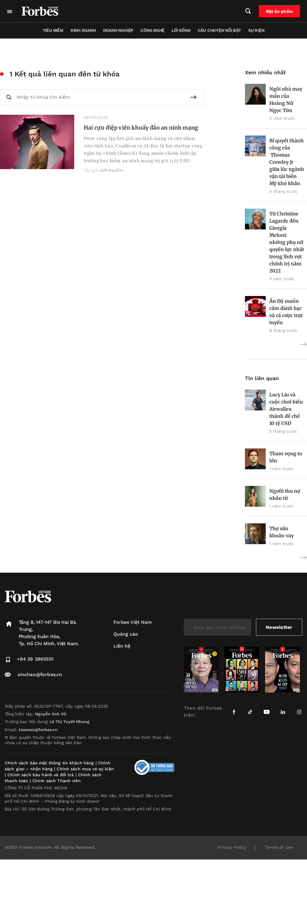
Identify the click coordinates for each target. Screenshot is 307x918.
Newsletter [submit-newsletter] (279, 627)
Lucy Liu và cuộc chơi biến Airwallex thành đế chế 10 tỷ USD (286, 409)
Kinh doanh (83, 30)
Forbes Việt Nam (132, 622)
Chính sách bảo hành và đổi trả (40, 774)
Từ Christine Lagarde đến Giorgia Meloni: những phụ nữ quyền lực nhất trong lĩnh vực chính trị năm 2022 (286, 242)
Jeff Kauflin (111, 170)
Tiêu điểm (53, 30)
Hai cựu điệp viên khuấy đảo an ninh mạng (141, 127)
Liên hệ (121, 646)
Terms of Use (279, 847)
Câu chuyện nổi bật (219, 30)
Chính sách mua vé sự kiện (85, 768)
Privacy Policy (232, 847)
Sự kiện (256, 30)
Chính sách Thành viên (56, 780)
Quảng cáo (125, 634)
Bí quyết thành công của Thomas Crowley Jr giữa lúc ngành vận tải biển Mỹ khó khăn (286, 162)
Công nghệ (152, 30)
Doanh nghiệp (118, 30)
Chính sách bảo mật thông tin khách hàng (49, 762)
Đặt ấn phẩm (279, 11)
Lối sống (181, 30)
